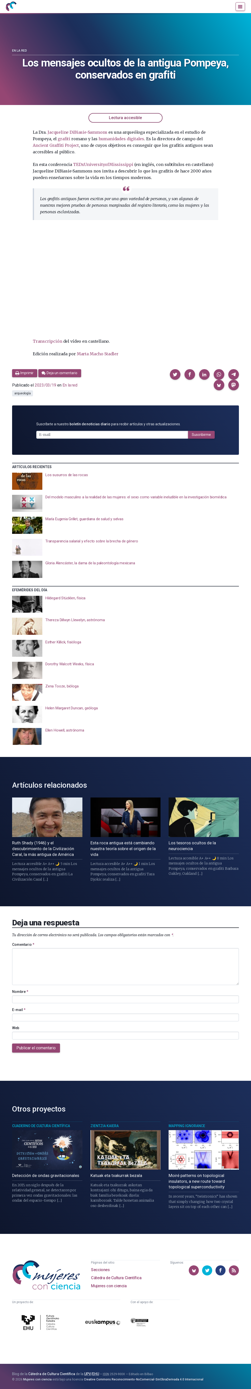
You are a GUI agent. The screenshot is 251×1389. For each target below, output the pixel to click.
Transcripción (47, 341)
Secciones (100, 1268)
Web (15, 1028)
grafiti (64, 138)
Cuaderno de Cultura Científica (41, 1125)
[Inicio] (12, 7)
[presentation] (125, 481)
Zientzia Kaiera (104, 1125)
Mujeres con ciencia (109, 1284)
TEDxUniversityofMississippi (103, 164)
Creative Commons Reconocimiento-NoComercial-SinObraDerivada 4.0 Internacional (143, 1378)
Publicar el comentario (36, 1047)
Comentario (23, 944)
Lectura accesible (125, 117)
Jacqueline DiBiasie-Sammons (77, 132)
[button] (175, 374)
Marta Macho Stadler (97, 353)
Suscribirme (201, 435)
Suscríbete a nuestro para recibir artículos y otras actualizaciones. (108, 424)
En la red (19, 50)
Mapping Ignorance (187, 1125)
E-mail (18, 1010)
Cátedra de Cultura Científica (116, 1276)
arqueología (22, 393)
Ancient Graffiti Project (56, 145)
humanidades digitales (121, 138)
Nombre (20, 991)
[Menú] (240, 7)
